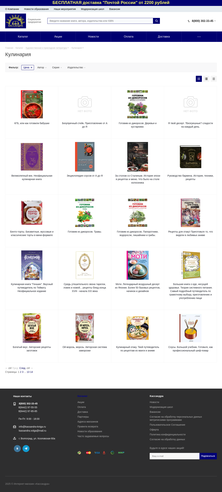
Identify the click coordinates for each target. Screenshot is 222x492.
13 (28, 372)
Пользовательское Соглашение (167, 424)
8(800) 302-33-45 (202, 20)
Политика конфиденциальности (168, 434)
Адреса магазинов (88, 421)
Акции (81, 402)
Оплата (82, 407)
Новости (154, 402)
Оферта (154, 429)
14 (31, 372)
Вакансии (114, 9)
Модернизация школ (92, 9)
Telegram (26, 448)
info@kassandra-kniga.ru (32, 426)
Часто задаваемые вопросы (93, 436)
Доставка (83, 411)
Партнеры (83, 416)
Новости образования (36, 9)
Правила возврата (88, 426)
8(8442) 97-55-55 (27, 407)
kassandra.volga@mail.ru (32, 430)
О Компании (12, 9)
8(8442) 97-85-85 (27, 411)
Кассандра (156, 396)
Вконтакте (17, 448)
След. (22, 368)
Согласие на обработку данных (167, 439)
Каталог (83, 396)
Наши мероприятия (65, 9)
